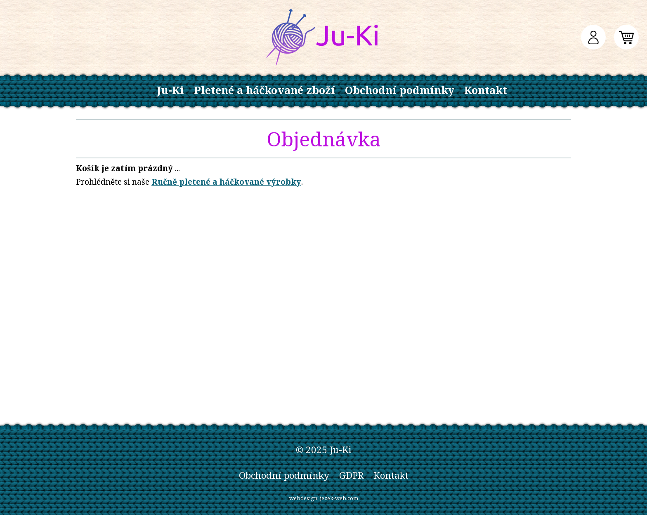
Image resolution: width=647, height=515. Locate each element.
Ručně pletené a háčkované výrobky (226, 181)
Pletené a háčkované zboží (264, 90)
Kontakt (485, 90)
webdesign (303, 498)
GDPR (351, 475)
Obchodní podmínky (399, 90)
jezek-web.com (339, 498)
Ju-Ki (170, 90)
